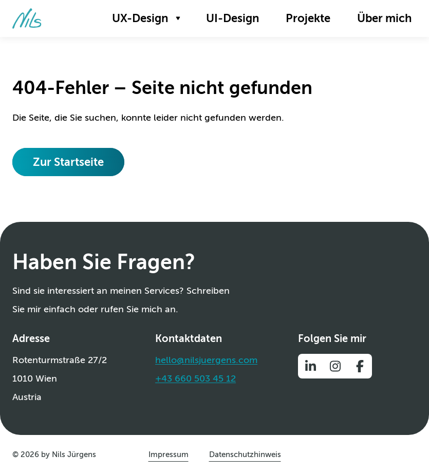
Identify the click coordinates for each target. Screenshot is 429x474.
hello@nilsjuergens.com (206, 360)
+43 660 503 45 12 (195, 378)
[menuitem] (145, 18)
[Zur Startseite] (27, 18)
